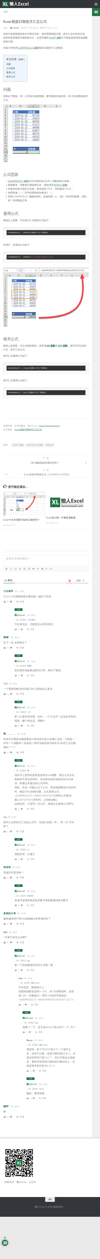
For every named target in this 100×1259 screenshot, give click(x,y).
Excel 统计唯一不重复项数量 (61, 517)
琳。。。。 (32, 770)
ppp (28, 960)
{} (46, 568)
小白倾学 (31, 620)
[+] (51, 568)
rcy (28, 849)
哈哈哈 (30, 896)
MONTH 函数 (60, 185)
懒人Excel (14, 28)
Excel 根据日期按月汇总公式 (28, 429)
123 (28, 712)
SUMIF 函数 (55, 37)
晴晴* (29, 666)
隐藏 (21, 59)
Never (41, 1089)
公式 (5, 11)
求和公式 (50, 445)
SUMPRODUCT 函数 (28, 47)
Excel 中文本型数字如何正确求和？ (21, 519)
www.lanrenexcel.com (49, 425)
